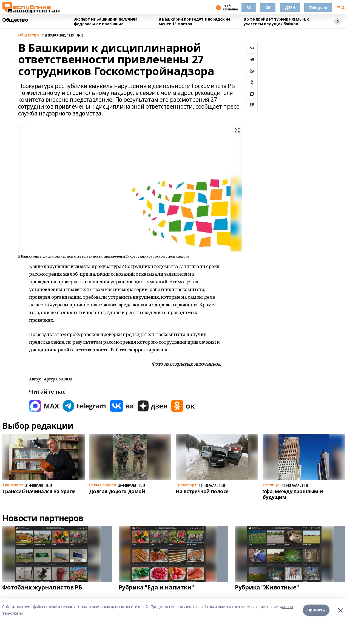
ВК (248, 7)
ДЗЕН (290, 7)
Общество (15, 20)
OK (268, 7)
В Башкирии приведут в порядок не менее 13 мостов (195, 21)
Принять (316, 609)
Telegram (318, 7)
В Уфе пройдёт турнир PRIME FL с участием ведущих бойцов (276, 21)
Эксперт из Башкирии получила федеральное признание (105, 21)
